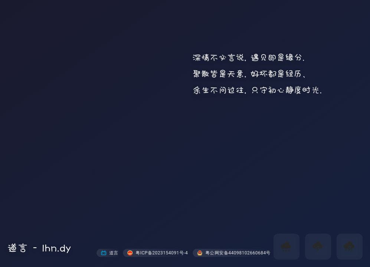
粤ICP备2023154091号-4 (157, 253)
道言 (109, 253)
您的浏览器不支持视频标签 (185, 133)
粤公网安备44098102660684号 (234, 253)
